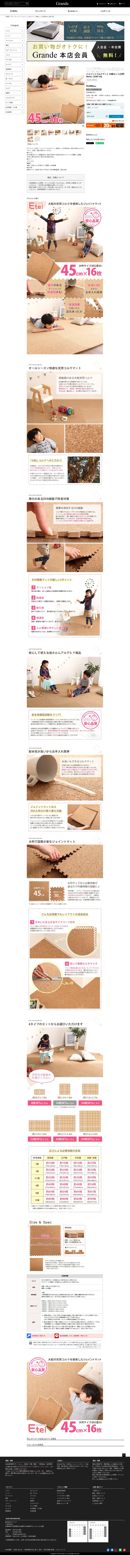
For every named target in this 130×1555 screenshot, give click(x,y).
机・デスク (9, 78)
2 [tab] (74, 62)
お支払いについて (98, 1496)
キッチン (8, 64)
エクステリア (10, 98)
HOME (7, 16)
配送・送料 (9, 1460)
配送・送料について (98, 1493)
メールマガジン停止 (63, 1498)
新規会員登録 (61, 1490)
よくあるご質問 (97, 1503)
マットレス (9, 40)
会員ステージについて (64, 1501)
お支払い (60, 1460)
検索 (27, 3)
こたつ (8, 55)
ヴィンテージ (40, 11)
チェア (8, 88)
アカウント (101, 4)
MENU (13, 11)
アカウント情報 (62, 1487)
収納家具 (8, 69)
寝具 (7, 45)
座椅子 (8, 93)
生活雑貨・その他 (11, 107)
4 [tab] (77, 62)
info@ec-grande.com (19, 1534)
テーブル (8, 83)
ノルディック (105, 11)
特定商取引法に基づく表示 (33, 1549)
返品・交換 (96, 1460)
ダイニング (9, 74)
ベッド (8, 36)
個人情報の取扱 (49, 1549)
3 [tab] (76, 62)
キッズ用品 (9, 102)
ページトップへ (124, 1455)
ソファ (8, 31)
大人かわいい (73, 11)
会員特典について (98, 1501)
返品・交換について (98, 1498)
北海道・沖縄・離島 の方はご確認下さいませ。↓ (100, 104)
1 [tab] (73, 62)
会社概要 (8, 1549)
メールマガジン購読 (63, 1496)
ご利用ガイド (45, 1473)
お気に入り (112, 3)
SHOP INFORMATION (13, 1518)
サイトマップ (61, 1549)
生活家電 (8, 112)
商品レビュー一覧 (62, 1503)
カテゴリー (9, 1487)
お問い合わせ (18, 1549)
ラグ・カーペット (15, 16)
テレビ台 (8, 59)
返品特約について (92, 134)
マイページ (60, 1493)
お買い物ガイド (98, 1487)
